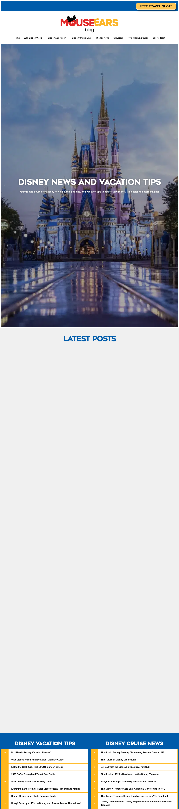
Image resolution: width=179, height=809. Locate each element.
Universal (118, 38)
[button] (34, 38)
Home (17, 38)
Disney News (102, 38)
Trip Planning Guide (138, 38)
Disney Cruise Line (81, 38)
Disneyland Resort (57, 38)
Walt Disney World (33, 38)
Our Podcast (159, 38)
